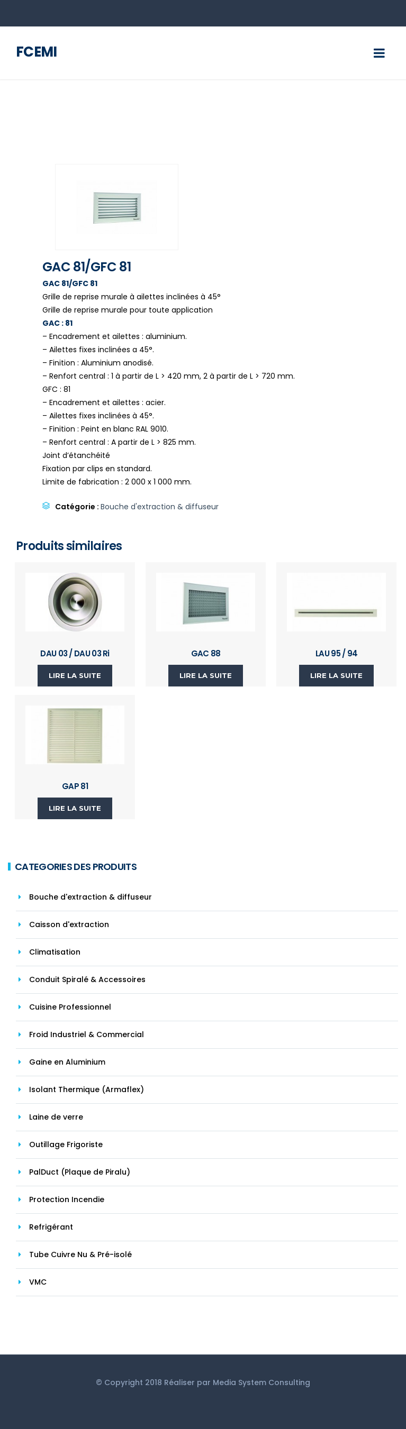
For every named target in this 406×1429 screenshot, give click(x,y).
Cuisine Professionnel (70, 1007)
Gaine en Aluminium (67, 1062)
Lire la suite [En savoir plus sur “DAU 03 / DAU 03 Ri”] (75, 675)
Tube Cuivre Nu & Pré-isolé (80, 1254)
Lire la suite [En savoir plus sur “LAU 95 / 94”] (336, 675)
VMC (38, 1282)
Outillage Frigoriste (66, 1144)
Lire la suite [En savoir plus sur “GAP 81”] (75, 808)
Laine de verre (56, 1117)
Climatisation (54, 952)
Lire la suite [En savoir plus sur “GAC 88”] (205, 675)
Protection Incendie (66, 1199)
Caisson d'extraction (69, 924)
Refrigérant (51, 1227)
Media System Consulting (261, 1382)
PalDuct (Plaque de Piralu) (79, 1172)
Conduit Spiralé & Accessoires (87, 979)
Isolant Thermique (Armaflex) (86, 1089)
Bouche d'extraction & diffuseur (160, 506)
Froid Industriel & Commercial (86, 1034)
